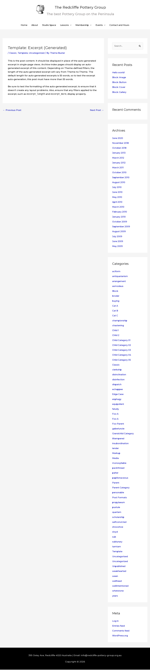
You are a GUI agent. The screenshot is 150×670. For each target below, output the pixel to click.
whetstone (118, 591)
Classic (13, 53)
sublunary (117, 542)
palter (115, 473)
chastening (118, 326)
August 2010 (119, 182)
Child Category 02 (122, 345)
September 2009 (121, 227)
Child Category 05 (122, 360)
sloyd (115, 532)
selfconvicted (119, 522)
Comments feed (121, 631)
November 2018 (121, 143)
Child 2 (116, 335)
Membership (82, 25)
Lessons (63, 25)
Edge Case (118, 394)
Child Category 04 (122, 355)
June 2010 (117, 192)
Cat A (115, 306)
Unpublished (119, 566)
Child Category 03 (122, 350)
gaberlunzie (119, 429)
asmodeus (118, 286)
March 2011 (118, 168)
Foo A (115, 414)
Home (21, 25)
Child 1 (115, 330)
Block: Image (119, 77)
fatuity (115, 409)
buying (116, 301)
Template (23, 53)
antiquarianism (120, 276)
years (115, 596)
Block (115, 291)
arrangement (119, 281)
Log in (115, 621)
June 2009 (118, 241)
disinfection (118, 380)
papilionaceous (120, 478)
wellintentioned (121, 586)
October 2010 (119, 173)
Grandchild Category (124, 434)
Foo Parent (118, 424)
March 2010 (118, 207)
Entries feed (119, 626)
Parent (116, 483)
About (32, 25)
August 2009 (119, 232)
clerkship (117, 370)
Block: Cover (119, 87)
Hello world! (119, 73)
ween (115, 576)
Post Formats (119, 498)
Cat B (115, 311)
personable (118, 493)
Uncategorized (38, 53)
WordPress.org (120, 636)
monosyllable (119, 463)
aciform (116, 271)
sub (114, 537)
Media (115, 458)
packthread (118, 468)
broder (116, 296)
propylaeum (119, 502)
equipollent (118, 404)
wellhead (117, 581)
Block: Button (120, 82)
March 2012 (118, 158)
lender (116, 448)
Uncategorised (120, 557)
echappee (118, 389)
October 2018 (119, 148)
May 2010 (117, 197)
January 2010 (119, 217)
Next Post (97, 110)
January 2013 (119, 153)
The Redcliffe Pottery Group (82, 7)
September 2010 (121, 178)
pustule (116, 507)
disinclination (119, 375)
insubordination (121, 443)
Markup (116, 453)
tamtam (116, 547)
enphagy (117, 399)
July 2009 (117, 236)
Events (100, 25)
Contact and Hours (121, 25)
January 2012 (119, 163)
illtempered (119, 439)
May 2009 (117, 246)
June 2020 (118, 138)
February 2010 (120, 212)
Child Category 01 (122, 340)
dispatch (117, 384)
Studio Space (47, 25)
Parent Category (121, 488)
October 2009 (120, 222)
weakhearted (119, 571)
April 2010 (117, 202)
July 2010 (117, 187)
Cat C (115, 316)
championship (120, 321)
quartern (117, 512)
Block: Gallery (120, 92)
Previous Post (12, 110)
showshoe (118, 527)
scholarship (118, 517)
